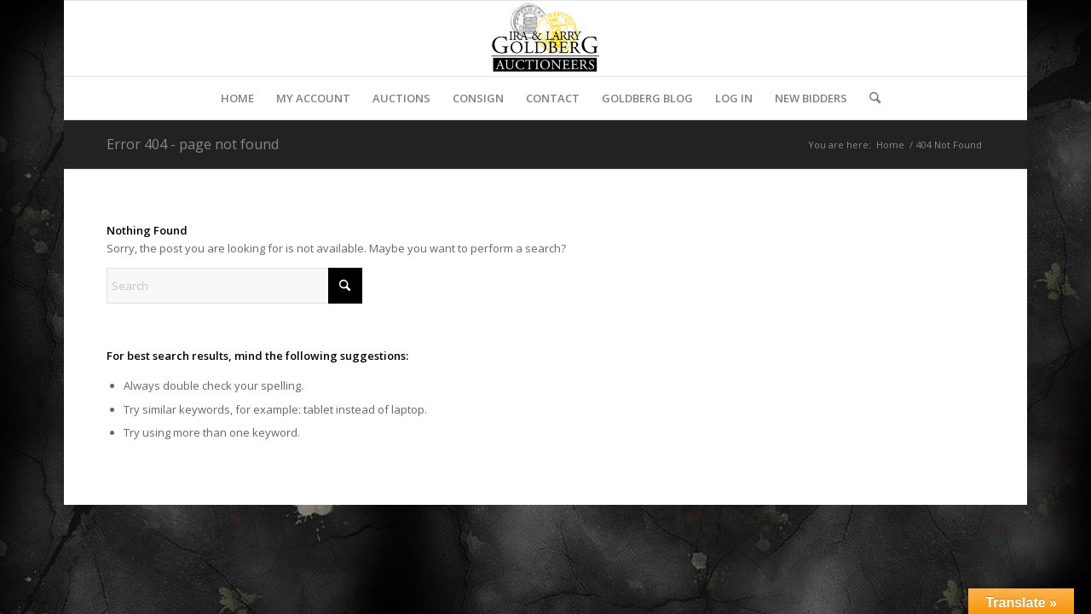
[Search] (869, 98)
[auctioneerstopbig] (545, 38)
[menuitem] (237, 98)
